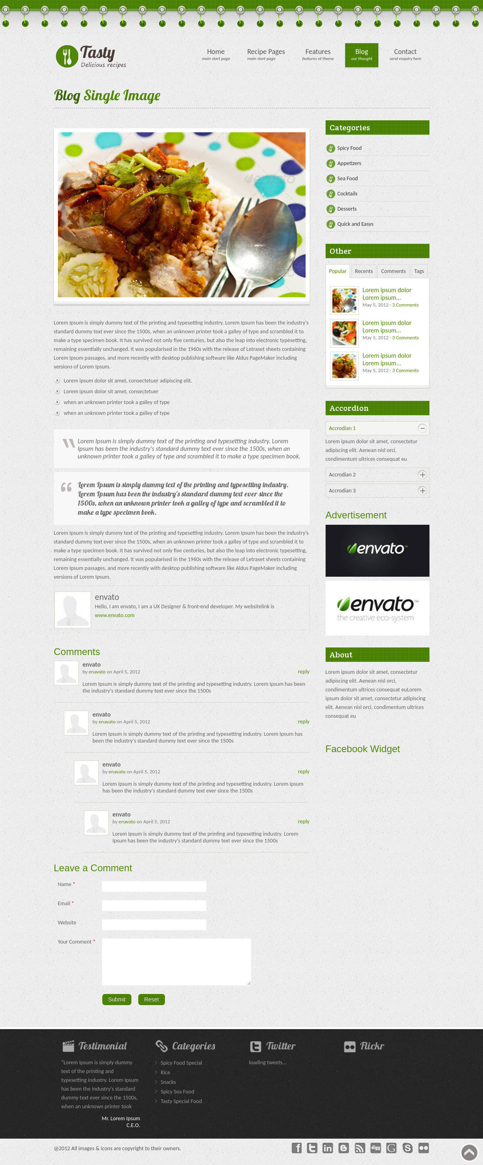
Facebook (296, 1155)
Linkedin (328, 1155)
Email (66, 903)
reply (304, 671)
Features (318, 51)
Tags (419, 271)
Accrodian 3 (342, 490)
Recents (364, 271)
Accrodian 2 (342, 474)
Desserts (347, 208)
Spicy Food (350, 148)
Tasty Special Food (181, 1108)
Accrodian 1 (342, 428)
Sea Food (348, 178)
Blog (362, 51)
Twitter (312, 1155)
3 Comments (405, 305)
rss (360, 1155)
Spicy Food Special (181, 1070)
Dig (376, 1155)
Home (216, 51)
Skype (407, 1155)
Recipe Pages (266, 51)
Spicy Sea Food (177, 1098)
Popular (338, 271)
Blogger (344, 1155)
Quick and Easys (356, 224)
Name (67, 884)
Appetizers (350, 163)
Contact (405, 51)
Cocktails (348, 193)
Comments (393, 271)
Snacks (168, 1089)
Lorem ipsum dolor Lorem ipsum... (387, 293)
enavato (97, 672)
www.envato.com (115, 615)
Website (67, 922)
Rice (165, 1079)
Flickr (423, 1155)
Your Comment (77, 941)
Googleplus (392, 1155)
